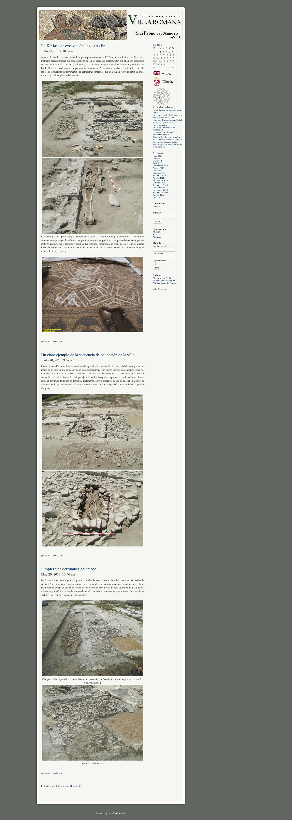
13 (77, 785)
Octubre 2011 (159, 173)
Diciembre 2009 (160, 187)
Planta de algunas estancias (165, 122)
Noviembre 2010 (160, 180)
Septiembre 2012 (160, 165)
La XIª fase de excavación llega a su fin (73, 46)
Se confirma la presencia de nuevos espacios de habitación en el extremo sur (167, 144)
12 (74, 785)
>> (173, 67)
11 (71, 785)
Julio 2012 (157, 170)
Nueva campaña (160, 125)
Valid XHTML (159, 289)
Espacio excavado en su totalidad (167, 139)
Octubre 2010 (159, 182)
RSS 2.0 (156, 234)
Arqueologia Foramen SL (164, 280)
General (156, 206)
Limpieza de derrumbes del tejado (168, 120)
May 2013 (157, 160)
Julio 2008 (157, 197)
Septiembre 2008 (160, 192)
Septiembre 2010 (160, 185)
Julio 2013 (157, 156)
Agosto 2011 (158, 178)
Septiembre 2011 (160, 175)
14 (80, 785)
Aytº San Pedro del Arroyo (164, 283)
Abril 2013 (157, 163)
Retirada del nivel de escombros (167, 137)
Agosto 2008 (158, 195)
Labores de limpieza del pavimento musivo (163, 133)
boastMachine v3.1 (117, 813)
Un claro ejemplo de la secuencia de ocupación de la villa (167, 116)
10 (68, 785)
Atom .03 (157, 237)
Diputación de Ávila (162, 278)
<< (154, 67)
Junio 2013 (158, 158)
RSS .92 (156, 232)
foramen (48, 341)
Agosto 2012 (158, 168)
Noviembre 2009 (160, 190)
